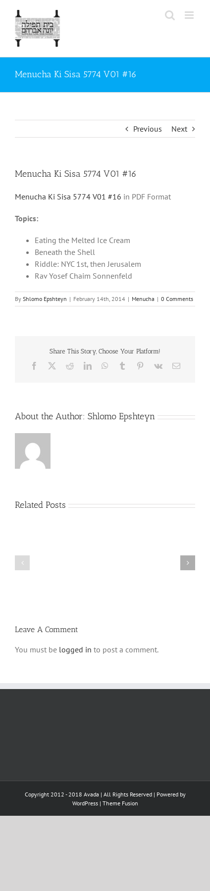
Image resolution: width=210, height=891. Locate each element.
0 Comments (177, 298)
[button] (22, 562)
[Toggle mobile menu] (190, 15)
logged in (75, 649)
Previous (147, 129)
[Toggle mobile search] (170, 15)
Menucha (143, 298)
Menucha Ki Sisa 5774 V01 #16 (68, 196)
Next (179, 129)
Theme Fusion (120, 803)
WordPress (85, 803)
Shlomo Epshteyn (45, 298)
